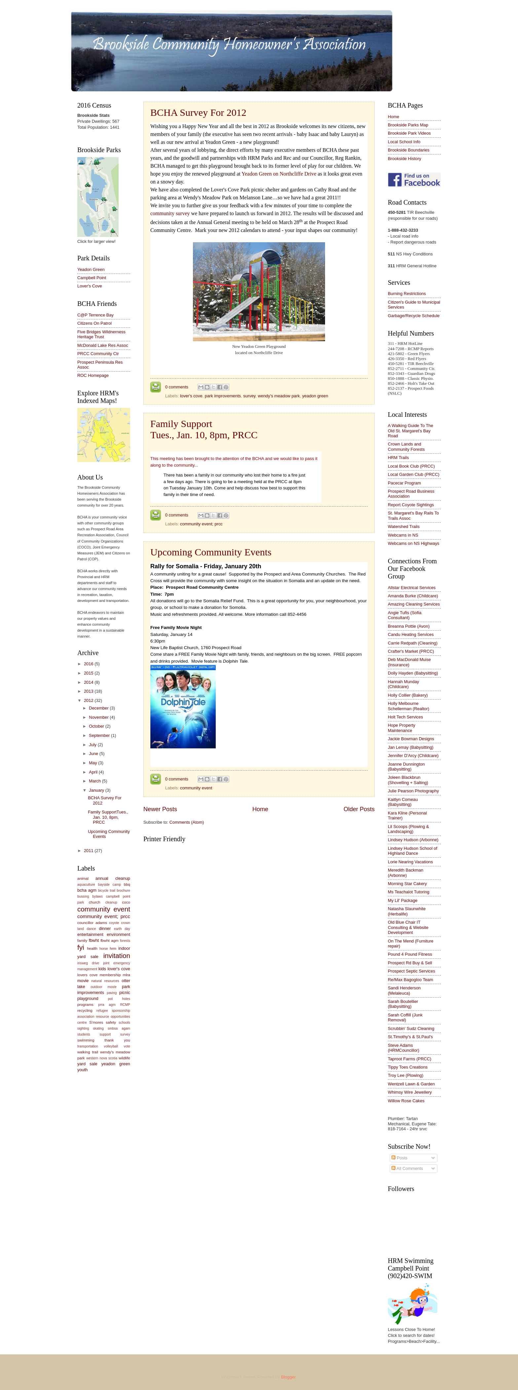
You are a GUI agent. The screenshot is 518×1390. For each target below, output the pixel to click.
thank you (117, 1040)
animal (83, 878)
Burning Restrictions (407, 293)
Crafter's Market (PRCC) (411, 651)
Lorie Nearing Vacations (410, 861)
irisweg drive (88, 963)
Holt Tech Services (405, 716)
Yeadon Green (91, 269)
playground (87, 998)
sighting (83, 1028)
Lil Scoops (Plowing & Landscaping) (408, 829)
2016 (89, 663)
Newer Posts (160, 809)
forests (125, 941)
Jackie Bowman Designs (411, 738)
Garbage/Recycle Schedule (414, 315)
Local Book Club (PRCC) (411, 466)
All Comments (407, 1168)
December (99, 708)
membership (110, 975)
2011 (89, 850)
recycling (84, 1010)
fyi (80, 947)
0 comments (176, 386)
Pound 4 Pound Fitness (410, 954)
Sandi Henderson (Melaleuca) (404, 990)
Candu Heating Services (411, 634)
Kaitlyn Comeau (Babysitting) (403, 802)
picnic (124, 992)
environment (118, 934)
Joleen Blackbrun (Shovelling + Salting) (408, 780)
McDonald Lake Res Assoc (102, 345)
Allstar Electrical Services (412, 587)
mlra (126, 975)
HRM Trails (398, 457)
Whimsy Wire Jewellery (410, 1092)
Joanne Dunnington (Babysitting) (406, 767)
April (93, 772)
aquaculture (86, 884)
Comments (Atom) (186, 822)
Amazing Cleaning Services (414, 604)
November (99, 717)
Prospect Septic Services (411, 971)
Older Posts (359, 809)
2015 (89, 673)
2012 (89, 700)
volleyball (111, 1046)
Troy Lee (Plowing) (406, 1075)
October (97, 726)
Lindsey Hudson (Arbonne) (413, 839)
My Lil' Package (403, 900)
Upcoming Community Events (211, 551)
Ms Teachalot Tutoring (408, 891)
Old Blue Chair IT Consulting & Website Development (408, 927)
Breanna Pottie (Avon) (408, 626)
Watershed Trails (404, 526)
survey (249, 395)
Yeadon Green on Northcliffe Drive (278, 174)
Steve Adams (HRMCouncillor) (403, 1048)
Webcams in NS (403, 535)
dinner (105, 928)
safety (111, 1022)
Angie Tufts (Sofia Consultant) (405, 615)
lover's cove (191, 395)
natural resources (105, 981)
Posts (399, 1157)
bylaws (97, 896)
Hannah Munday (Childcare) (403, 684)
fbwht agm (109, 941)
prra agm (106, 1005)
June (94, 753)
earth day (122, 929)
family (82, 941)
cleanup (111, 902)
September (100, 735)
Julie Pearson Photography (413, 790)
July (93, 744)
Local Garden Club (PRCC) (413, 474)
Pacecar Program (404, 482)
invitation (116, 955)
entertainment (90, 934)
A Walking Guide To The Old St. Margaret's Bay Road (410, 430)
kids (102, 968)
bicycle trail (106, 890)
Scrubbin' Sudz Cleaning (411, 1028)
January (97, 790)
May (93, 762)
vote (127, 1046)
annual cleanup (112, 878)
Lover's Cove (89, 285)
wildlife (124, 1058)
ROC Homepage (93, 375)
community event (196, 787)
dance (91, 929)
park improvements (223, 395)
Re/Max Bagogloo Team (410, 979)
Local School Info (404, 141)
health (92, 948)
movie (83, 980)
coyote (114, 923)
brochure (123, 890)
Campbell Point (91, 277)
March (95, 780)
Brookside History (404, 158)
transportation (87, 1046)
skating (98, 1028)
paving (112, 993)
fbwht (94, 940)
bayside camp (109, 884)
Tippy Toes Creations (407, 1067)
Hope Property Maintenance (401, 728)
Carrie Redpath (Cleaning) (412, 643)
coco (126, 902)
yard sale (87, 1063)
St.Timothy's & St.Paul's (410, 1036)
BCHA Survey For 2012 (198, 112)
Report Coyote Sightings (411, 504)
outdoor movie (103, 987)
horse (103, 948)
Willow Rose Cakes (406, 1100)
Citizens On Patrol (94, 323)
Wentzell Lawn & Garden (411, 1083)
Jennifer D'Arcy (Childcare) (413, 755)
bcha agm (86, 890)
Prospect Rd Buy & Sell (410, 962)
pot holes (119, 999)
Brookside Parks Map (408, 124)
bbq (127, 884)
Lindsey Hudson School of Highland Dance (412, 851)
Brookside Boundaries (408, 150)
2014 (89, 682)
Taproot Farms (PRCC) (409, 1058)
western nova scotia (101, 1058)
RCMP (125, 1005)
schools (124, 1022)
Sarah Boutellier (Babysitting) (403, 1004)
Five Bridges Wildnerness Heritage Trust (101, 334)
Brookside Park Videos (409, 133)
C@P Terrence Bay (95, 315)
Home (260, 809)
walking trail (87, 1052)
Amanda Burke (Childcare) (413, 595)
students (83, 1034)
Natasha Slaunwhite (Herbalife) (407, 911)
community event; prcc (201, 523)
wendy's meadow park (279, 395)
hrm (113, 948)
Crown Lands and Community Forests (406, 446)
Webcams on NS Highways (413, 543)
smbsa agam (119, 1028)
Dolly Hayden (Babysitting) (413, 673)
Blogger (288, 1376)
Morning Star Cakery (407, 883)
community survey (170, 213)
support (105, 1034)
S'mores (96, 1022)
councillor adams (92, 923)
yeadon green (315, 395)
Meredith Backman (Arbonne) (405, 872)
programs (85, 1005)
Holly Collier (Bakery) (408, 695)
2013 (89, 691)
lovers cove (87, 975)
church (94, 902)
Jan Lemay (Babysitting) (410, 747)
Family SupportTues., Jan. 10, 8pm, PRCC (204, 429)
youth (82, 1069)
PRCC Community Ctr (98, 353)
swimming (85, 1040)
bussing (83, 896)
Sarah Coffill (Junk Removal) (405, 1017)
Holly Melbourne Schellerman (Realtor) (408, 706)
